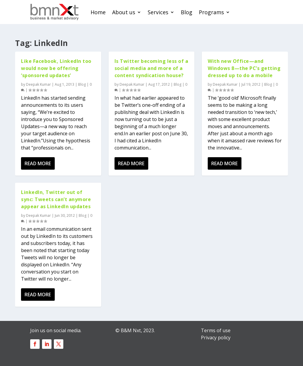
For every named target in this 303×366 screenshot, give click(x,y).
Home (98, 12)
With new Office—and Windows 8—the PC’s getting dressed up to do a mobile (244, 68)
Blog (186, 12)
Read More (38, 163)
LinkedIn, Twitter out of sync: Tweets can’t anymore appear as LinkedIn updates (56, 199)
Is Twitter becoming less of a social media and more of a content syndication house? (151, 68)
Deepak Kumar (38, 84)
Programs (211, 12)
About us (123, 12)
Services (158, 12)
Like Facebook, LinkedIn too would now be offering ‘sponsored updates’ (56, 68)
